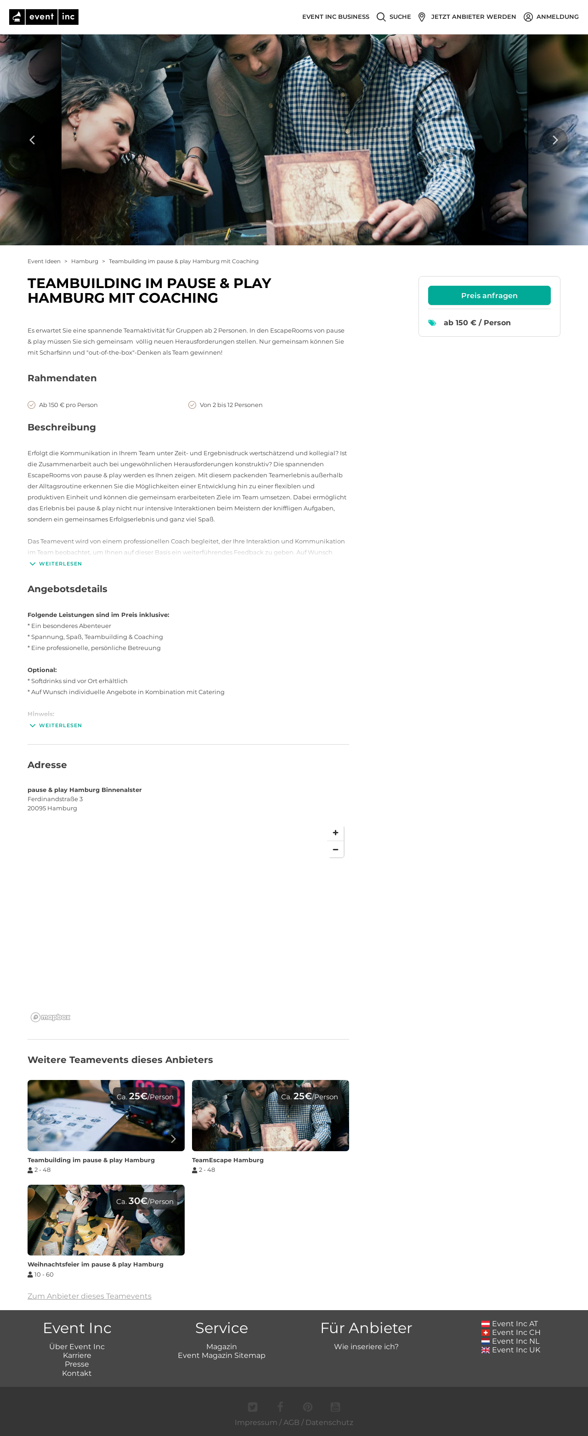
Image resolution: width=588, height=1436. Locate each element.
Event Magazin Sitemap (222, 1355)
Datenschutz (329, 1422)
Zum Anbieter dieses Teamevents (90, 1296)
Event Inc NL (510, 1341)
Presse (77, 1364)
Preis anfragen (489, 295)
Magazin (221, 1346)
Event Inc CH (511, 1332)
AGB (291, 1422)
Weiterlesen (55, 564)
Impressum (256, 1422)
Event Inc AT (509, 1323)
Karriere (77, 1355)
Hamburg (84, 261)
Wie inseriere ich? (366, 1346)
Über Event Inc (77, 1346)
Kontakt (77, 1373)
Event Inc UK (511, 1350)
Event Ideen (44, 261)
